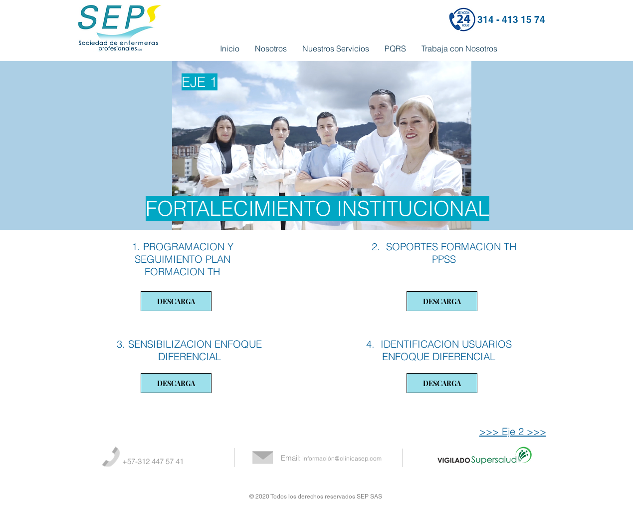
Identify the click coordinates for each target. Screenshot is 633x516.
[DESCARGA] (176, 301)
